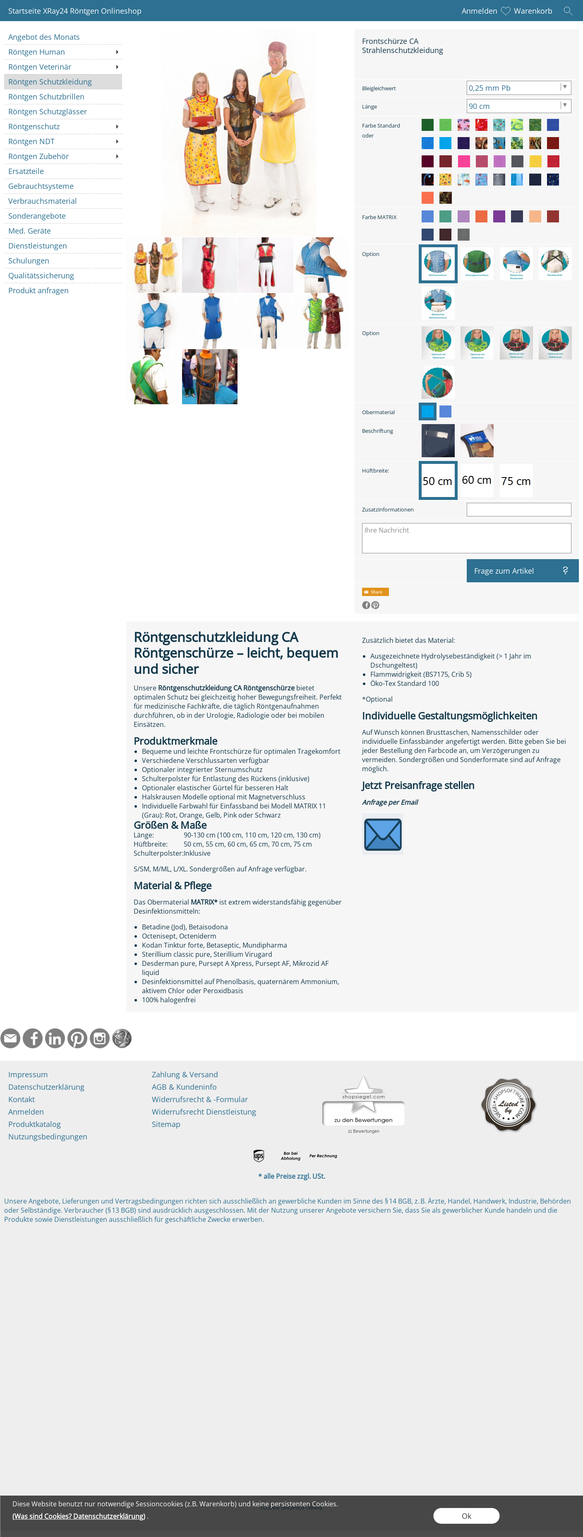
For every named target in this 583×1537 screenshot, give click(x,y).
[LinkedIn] (55, 1038)
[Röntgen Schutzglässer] (63, 111)
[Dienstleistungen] (63, 245)
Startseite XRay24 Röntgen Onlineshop (75, 11)
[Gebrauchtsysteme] (63, 186)
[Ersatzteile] (63, 171)
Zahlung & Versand (185, 1074)
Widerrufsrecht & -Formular (200, 1099)
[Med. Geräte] (63, 230)
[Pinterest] (77, 1038)
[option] (428, 125)
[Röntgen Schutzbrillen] (63, 96)
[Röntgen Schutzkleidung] (63, 81)
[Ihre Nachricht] (466, 538)
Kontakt (21, 1099)
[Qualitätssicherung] (63, 275)
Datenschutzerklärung (46, 1087)
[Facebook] (32, 1038)
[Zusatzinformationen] (519, 509)
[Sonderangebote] (63, 215)
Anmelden (479, 11)
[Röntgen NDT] (63, 141)
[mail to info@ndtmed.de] (10, 1038)
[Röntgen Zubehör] (63, 156)
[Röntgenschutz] (63, 126)
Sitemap (166, 1124)
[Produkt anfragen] (63, 290)
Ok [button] (466, 1516)
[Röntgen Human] (63, 51)
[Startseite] (122, 1038)
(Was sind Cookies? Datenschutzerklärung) (78, 1516)
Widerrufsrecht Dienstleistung (204, 1112)
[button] (568, 10)
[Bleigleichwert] (519, 87)
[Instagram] (99, 1038)
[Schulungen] (63, 260)
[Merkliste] (505, 10)
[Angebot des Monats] (63, 36)
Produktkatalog (34, 1124)
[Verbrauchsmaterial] (63, 200)
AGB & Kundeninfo (184, 1087)
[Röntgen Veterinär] (63, 66)
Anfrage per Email (389, 802)
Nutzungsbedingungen (47, 1136)
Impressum (28, 1074)
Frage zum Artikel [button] (504, 571)
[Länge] (519, 106)
